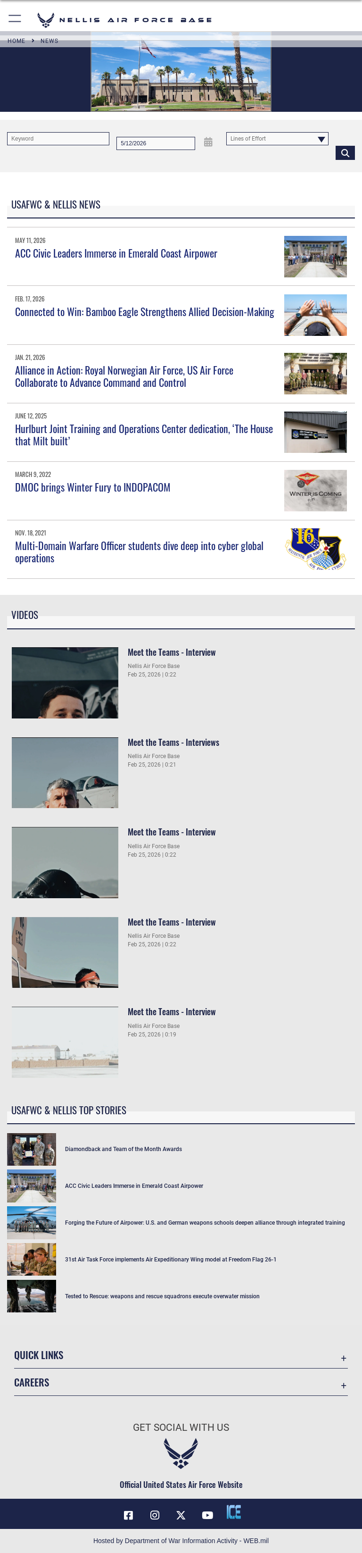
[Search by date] (155, 143)
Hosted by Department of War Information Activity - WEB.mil (181, 1541)
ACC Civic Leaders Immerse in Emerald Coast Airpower (116, 252)
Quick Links (38, 1354)
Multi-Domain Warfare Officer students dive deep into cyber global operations (139, 551)
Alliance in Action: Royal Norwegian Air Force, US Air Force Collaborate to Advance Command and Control (124, 376)
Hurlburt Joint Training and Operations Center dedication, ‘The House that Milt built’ (144, 434)
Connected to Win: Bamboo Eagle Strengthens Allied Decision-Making (144, 311)
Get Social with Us (181, 1427)
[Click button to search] (345, 152)
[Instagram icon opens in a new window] (155, 1515)
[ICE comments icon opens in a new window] (234, 1512)
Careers (31, 1382)
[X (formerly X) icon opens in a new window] (181, 1515)
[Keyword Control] (58, 138)
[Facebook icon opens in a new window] (128, 1515)
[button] (15, 20)
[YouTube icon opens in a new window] (207, 1515)
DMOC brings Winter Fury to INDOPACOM (93, 486)
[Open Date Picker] (208, 141)
